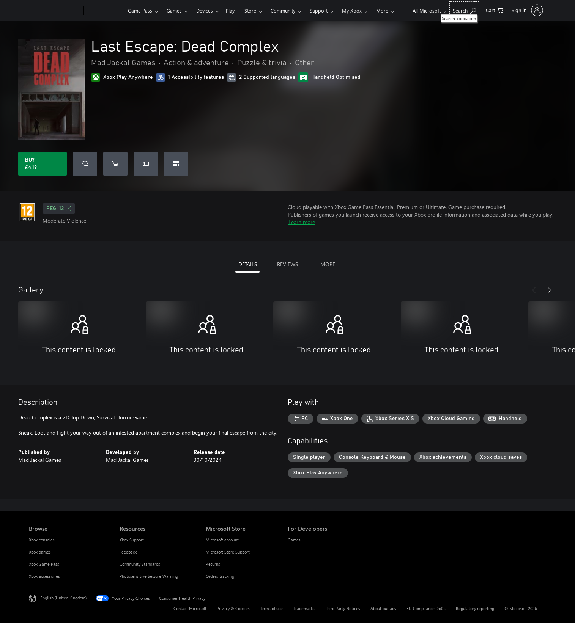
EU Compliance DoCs (426, 608)
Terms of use (271, 608)
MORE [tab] (327, 264)
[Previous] (534, 290)
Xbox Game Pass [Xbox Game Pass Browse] (44, 564)
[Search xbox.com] (464, 9)
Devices (204, 10)
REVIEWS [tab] (287, 264)
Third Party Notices (342, 608)
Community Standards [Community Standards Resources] (140, 564)
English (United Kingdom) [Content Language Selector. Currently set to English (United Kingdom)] (63, 597)
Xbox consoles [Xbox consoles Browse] (42, 539)
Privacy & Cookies (233, 608)
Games (174, 10)
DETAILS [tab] (247, 264)
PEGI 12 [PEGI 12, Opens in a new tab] (58, 209)
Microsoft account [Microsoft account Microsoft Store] (222, 539)
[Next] (549, 290)
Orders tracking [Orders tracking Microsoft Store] (220, 576)
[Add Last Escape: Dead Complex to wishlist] (85, 164)
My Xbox (352, 10)
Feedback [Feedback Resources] (128, 551)
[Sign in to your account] (526, 10)
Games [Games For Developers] (294, 539)
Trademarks (304, 608)
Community (283, 10)
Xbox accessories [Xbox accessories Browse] (44, 576)
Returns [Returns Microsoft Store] (213, 564)
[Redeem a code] (176, 164)
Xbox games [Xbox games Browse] (40, 551)
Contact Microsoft (189, 608)
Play (230, 10)
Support (319, 10)
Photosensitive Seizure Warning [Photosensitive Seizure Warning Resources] (149, 576)
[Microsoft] (55, 10)
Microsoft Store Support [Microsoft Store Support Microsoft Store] (228, 551)
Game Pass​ (140, 10)
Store (250, 10)
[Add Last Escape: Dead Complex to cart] (115, 164)
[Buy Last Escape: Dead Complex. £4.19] (42, 164)
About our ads (383, 608)
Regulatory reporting (475, 608)
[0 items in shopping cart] (494, 10)
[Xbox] (105, 10)
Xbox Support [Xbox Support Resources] (132, 539)
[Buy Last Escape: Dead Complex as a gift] (146, 164)
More (382, 10)
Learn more (301, 222)
